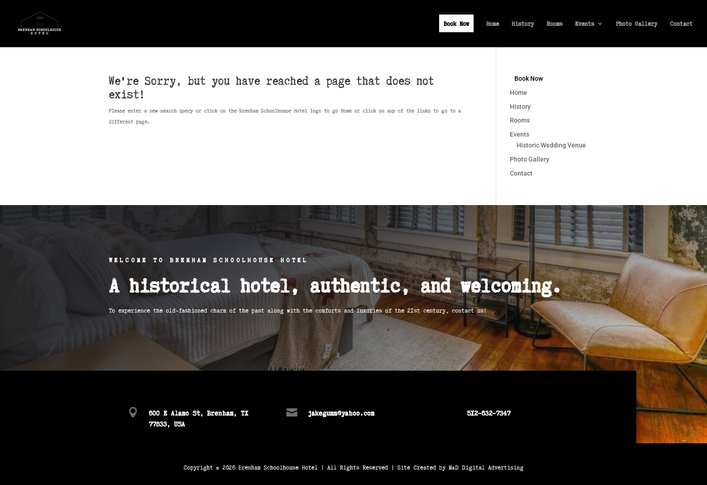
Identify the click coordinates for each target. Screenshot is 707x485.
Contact (681, 24)
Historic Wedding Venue (551, 145)
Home (492, 24)
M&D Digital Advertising (486, 467)
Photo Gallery (636, 24)
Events (584, 24)
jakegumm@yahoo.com (341, 412)
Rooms (554, 24)
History (523, 24)
